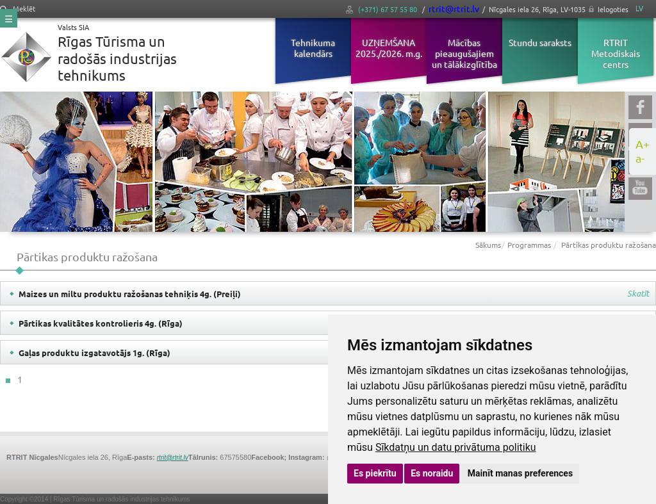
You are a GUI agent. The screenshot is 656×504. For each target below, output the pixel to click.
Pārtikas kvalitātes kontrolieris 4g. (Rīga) (101, 323)
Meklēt (17, 8)
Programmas (529, 245)
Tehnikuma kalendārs (313, 48)
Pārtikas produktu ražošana (608, 245)
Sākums (488, 245)
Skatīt (638, 293)
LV (639, 8)
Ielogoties (613, 9)
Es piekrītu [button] (375, 473)
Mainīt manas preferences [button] (520, 473)
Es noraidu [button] (432, 473)
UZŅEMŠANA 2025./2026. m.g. (389, 48)
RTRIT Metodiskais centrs (615, 53)
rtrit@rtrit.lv (454, 8)
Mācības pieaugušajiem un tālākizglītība (464, 53)
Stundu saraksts (540, 42)
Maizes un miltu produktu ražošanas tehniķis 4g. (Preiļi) (130, 293)
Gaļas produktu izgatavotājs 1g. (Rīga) (94, 352)
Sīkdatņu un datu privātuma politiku (455, 447)
